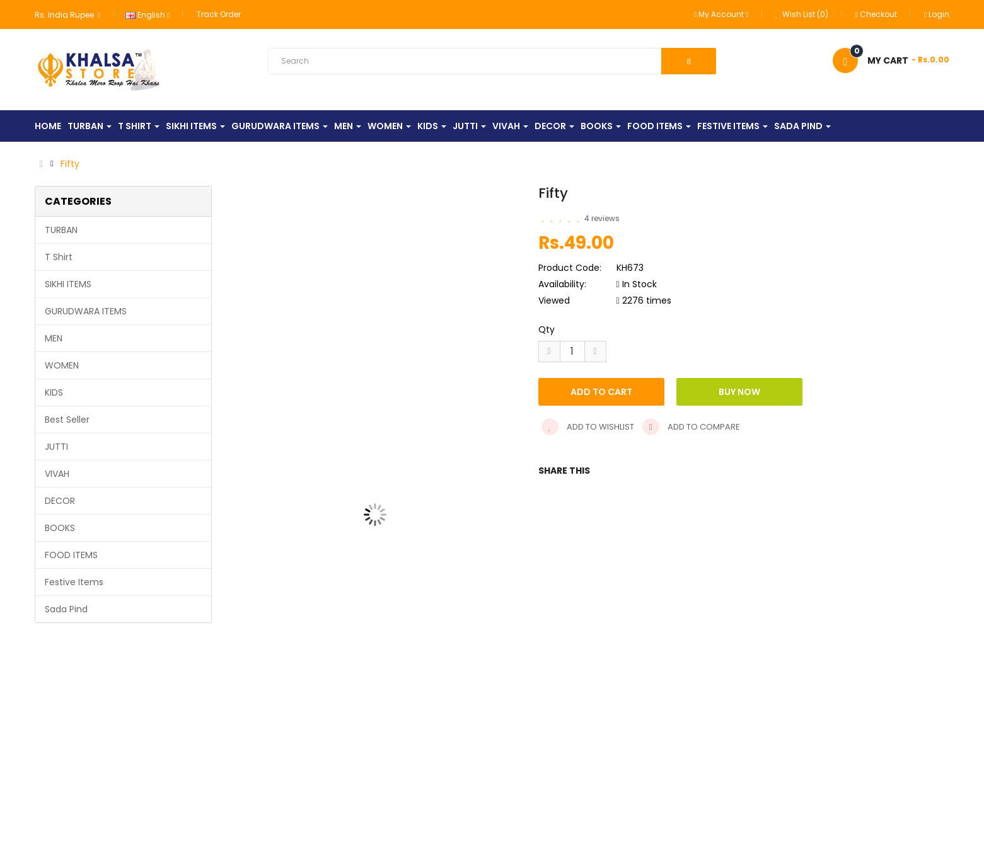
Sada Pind (66, 609)
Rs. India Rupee (67, 14)
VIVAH (57, 473)
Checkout (876, 14)
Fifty (70, 163)
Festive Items (74, 582)
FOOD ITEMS (71, 555)
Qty (546, 329)
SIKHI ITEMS (68, 284)
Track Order (219, 14)
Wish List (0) (802, 14)
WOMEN (62, 365)
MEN (53, 338)
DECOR (60, 500)
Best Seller (67, 419)
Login (936, 14)
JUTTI (56, 446)
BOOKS (60, 528)
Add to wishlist (587, 427)
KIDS (54, 392)
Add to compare (691, 427)
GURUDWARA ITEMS (86, 311)
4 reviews (602, 218)
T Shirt (58, 257)
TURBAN (61, 230)
